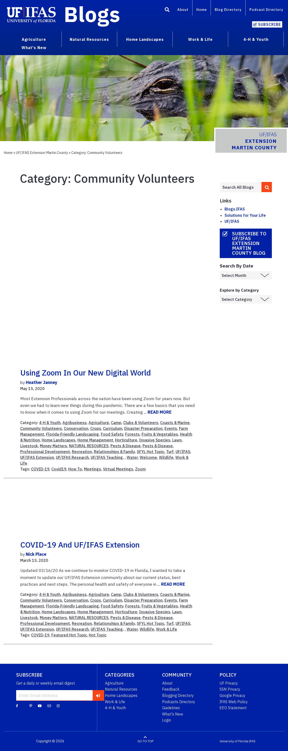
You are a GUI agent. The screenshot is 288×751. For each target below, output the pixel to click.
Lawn (177, 440)
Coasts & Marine (175, 422)
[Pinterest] (30, 706)
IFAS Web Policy (233, 701)
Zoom (140, 469)
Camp (116, 422)
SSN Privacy (229, 689)
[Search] (167, 10)
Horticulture (126, 440)
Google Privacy (232, 695)
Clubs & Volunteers (140, 422)
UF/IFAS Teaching (107, 457)
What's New (172, 714)
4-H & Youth (50, 422)
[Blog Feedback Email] (49, 706)
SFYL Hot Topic (150, 451)
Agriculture (99, 422)
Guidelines (171, 707)
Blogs (92, 14)
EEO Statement (233, 707)
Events (171, 428)
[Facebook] (17, 706)
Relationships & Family (114, 451)
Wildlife (166, 457)
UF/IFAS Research (72, 457)
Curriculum (112, 428)
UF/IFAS (183, 451)
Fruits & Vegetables (160, 434)
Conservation (76, 428)
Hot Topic (97, 635)
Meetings (92, 469)
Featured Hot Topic (69, 635)
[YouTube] (40, 706)
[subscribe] (98, 695)
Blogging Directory (178, 695)
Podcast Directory (266, 9)
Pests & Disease (125, 445)
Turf (170, 451)
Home (201, 9)
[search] (266, 187)
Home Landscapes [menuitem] (145, 39)
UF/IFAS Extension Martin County (42, 152)
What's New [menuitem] (33, 47)
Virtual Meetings (118, 469)
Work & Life (166, 629)
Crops (95, 428)
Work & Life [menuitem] (200, 39)
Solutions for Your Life (245, 215)
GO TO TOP (145, 741)
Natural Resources (121, 689)
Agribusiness (74, 422)
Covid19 (58, 469)
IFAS (252, 741)
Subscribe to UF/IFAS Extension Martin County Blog (249, 243)
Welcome (148, 457)
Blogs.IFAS (235, 209)
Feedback (170, 689)
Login (166, 720)
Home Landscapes (58, 440)
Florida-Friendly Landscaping (72, 434)
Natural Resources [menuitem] (89, 39)
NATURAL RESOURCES (89, 445)
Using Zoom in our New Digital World (85, 373)
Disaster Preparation (143, 428)
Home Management (95, 440)
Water (132, 457)
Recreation (82, 451)
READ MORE (159, 412)
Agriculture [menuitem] (34, 39)
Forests (132, 434)
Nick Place (36, 554)
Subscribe (269, 24)
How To (75, 469)
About (182, 9)
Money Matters (53, 445)
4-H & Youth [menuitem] (255, 39)
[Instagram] (58, 706)
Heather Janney (41, 382)
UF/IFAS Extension (37, 457)
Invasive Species (154, 440)
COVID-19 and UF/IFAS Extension (80, 545)
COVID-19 (40, 469)
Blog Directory (228, 9)
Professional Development (45, 451)
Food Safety (112, 434)
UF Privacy (228, 683)
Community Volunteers (41, 428)
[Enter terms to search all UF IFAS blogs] (240, 187)
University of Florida (234, 741)
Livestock (29, 445)
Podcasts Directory (178, 701)
